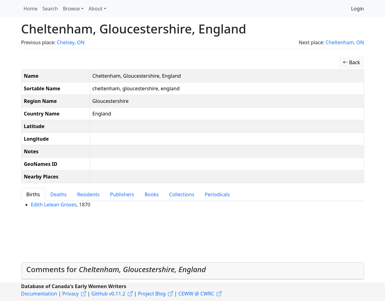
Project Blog (152, 293)
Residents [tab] (88, 194)
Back (351, 62)
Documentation (39, 293)
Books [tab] (151, 194)
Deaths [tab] (58, 194)
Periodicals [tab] (217, 194)
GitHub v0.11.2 (108, 293)
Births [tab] (33, 194)
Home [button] (31, 8)
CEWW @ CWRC (196, 293)
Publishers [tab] (122, 194)
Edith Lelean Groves (54, 204)
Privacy (70, 293)
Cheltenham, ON (345, 42)
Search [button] (50, 8)
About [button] (95, 8)
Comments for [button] (116, 269)
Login (357, 8)
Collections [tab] (181, 194)
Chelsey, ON (70, 42)
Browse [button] (71, 8)
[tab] (193, 271)
